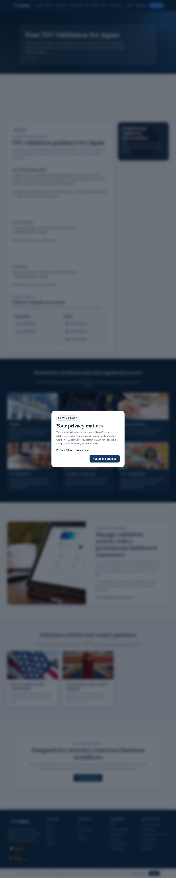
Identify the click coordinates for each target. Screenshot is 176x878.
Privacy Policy (64, 450)
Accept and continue (104, 458)
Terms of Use (81, 450)
